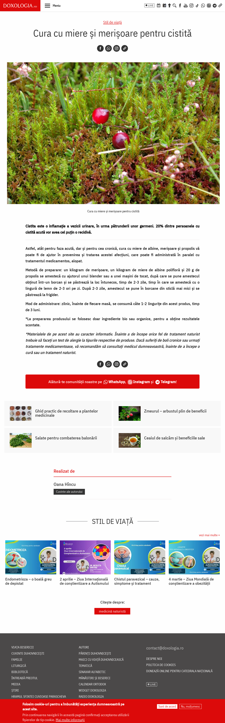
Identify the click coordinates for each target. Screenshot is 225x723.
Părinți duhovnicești (95, 653)
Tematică (85, 666)
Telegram (168, 381)
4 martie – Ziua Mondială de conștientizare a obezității (191, 581)
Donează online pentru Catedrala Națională (179, 671)
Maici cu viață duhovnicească (101, 660)
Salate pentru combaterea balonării (66, 438)
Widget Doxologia (92, 690)
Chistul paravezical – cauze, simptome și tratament (136, 581)
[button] (52, 5)
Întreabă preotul (24, 678)
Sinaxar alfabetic (92, 672)
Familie (16, 660)
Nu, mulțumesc (190, 706)
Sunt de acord (167, 706)
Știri (15, 690)
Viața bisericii (22, 647)
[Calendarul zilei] (164, 5)
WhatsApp (116, 381)
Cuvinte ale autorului (69, 492)
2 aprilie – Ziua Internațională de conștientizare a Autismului (84, 581)
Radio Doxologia (91, 697)
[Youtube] (185, 5)
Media (15, 684)
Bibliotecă (19, 672)
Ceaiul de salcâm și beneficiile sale (174, 438)
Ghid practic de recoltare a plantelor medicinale (66, 413)
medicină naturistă (112, 611)
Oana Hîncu (65, 484)
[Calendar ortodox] (158, 5)
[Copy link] (124, 48)
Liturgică (18, 666)
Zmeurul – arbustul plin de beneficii (175, 411)
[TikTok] (197, 5)
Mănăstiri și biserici (94, 678)
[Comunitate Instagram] (208, 5)
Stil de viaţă (112, 22)
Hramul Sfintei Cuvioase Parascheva (38, 697)
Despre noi (154, 659)
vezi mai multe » (209, 535)
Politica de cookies (161, 665)
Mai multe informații (70, 719)
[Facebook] (180, 5)
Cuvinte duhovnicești (27, 653)
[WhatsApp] (203, 5)
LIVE (150, 5)
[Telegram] (214, 5)
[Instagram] (191, 5)
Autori (84, 647)
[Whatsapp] (108, 48)
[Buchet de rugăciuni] (169, 5)
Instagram (141, 381)
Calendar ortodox (92, 684)
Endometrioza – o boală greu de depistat (28, 581)
